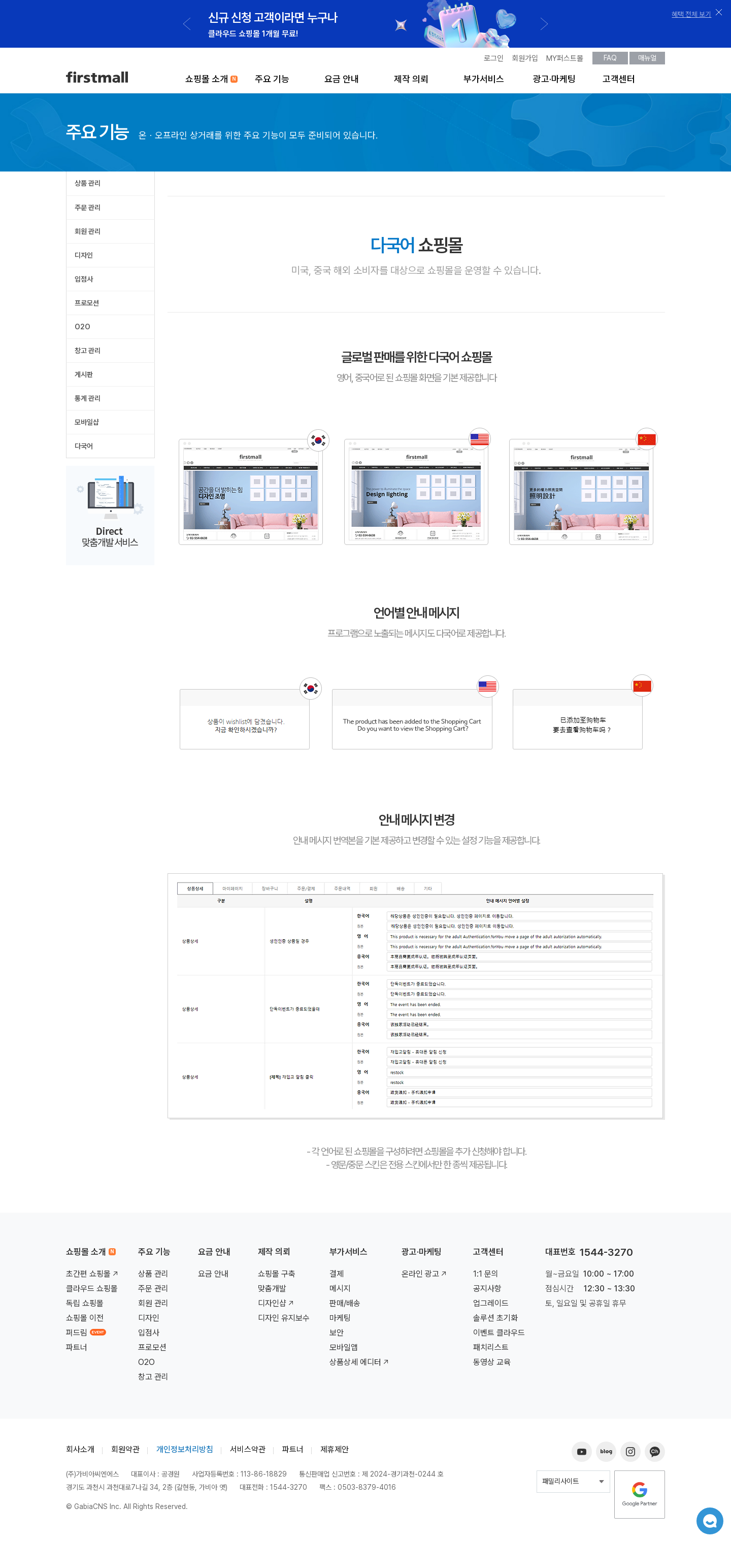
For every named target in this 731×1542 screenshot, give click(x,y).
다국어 (84, 449)
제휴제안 (334, 1452)
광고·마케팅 (554, 82)
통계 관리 (88, 401)
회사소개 (80, 1452)
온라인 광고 (425, 1277)
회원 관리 (88, 234)
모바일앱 (343, 1350)
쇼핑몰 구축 (276, 1277)
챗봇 (705, 1516)
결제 (336, 1277)
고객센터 (619, 82)
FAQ (610, 61)
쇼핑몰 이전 (85, 1321)
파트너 (76, 1350)
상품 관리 (88, 186)
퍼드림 (86, 1336)
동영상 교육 (492, 1365)
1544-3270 (606, 1255)
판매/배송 (344, 1306)
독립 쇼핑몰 (85, 1306)
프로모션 (87, 306)
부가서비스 (483, 82)
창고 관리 (88, 354)
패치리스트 (491, 1350)
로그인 (494, 61)
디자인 (84, 258)
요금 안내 (341, 82)
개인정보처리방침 (184, 1452)
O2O (82, 330)
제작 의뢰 (411, 82)
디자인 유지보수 (284, 1321)
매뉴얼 (647, 61)
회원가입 (525, 61)
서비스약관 (247, 1452)
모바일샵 (87, 425)
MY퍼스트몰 (564, 61)
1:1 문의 (486, 1277)
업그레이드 (491, 1306)
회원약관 (125, 1452)
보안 (336, 1336)
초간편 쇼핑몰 (93, 1277)
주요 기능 (272, 82)
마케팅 (340, 1321)
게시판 (84, 377)
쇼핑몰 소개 (206, 82)
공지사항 (487, 1291)
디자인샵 (276, 1306)
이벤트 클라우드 (499, 1336)
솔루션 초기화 (495, 1321)
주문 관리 (88, 211)
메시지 (340, 1291)
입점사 (84, 282)
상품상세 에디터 (359, 1365)
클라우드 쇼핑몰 (92, 1291)
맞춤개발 (272, 1291)
